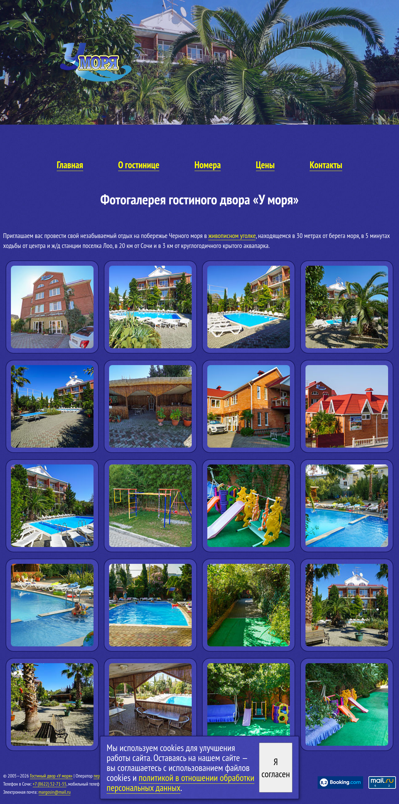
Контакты (326, 165)
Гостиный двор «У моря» (51, 776)
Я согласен (276, 767)
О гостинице (139, 165)
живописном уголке (232, 235)
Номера (208, 165)
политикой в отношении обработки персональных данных (180, 782)
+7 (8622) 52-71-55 (50, 784)
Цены (265, 165)
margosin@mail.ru (55, 792)
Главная (70, 165)
